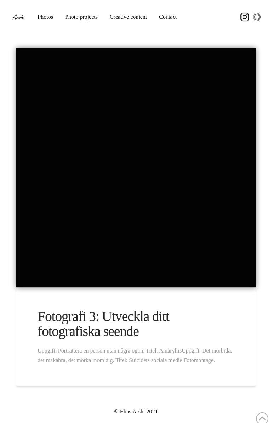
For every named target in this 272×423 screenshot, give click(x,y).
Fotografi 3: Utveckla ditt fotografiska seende (103, 323)
